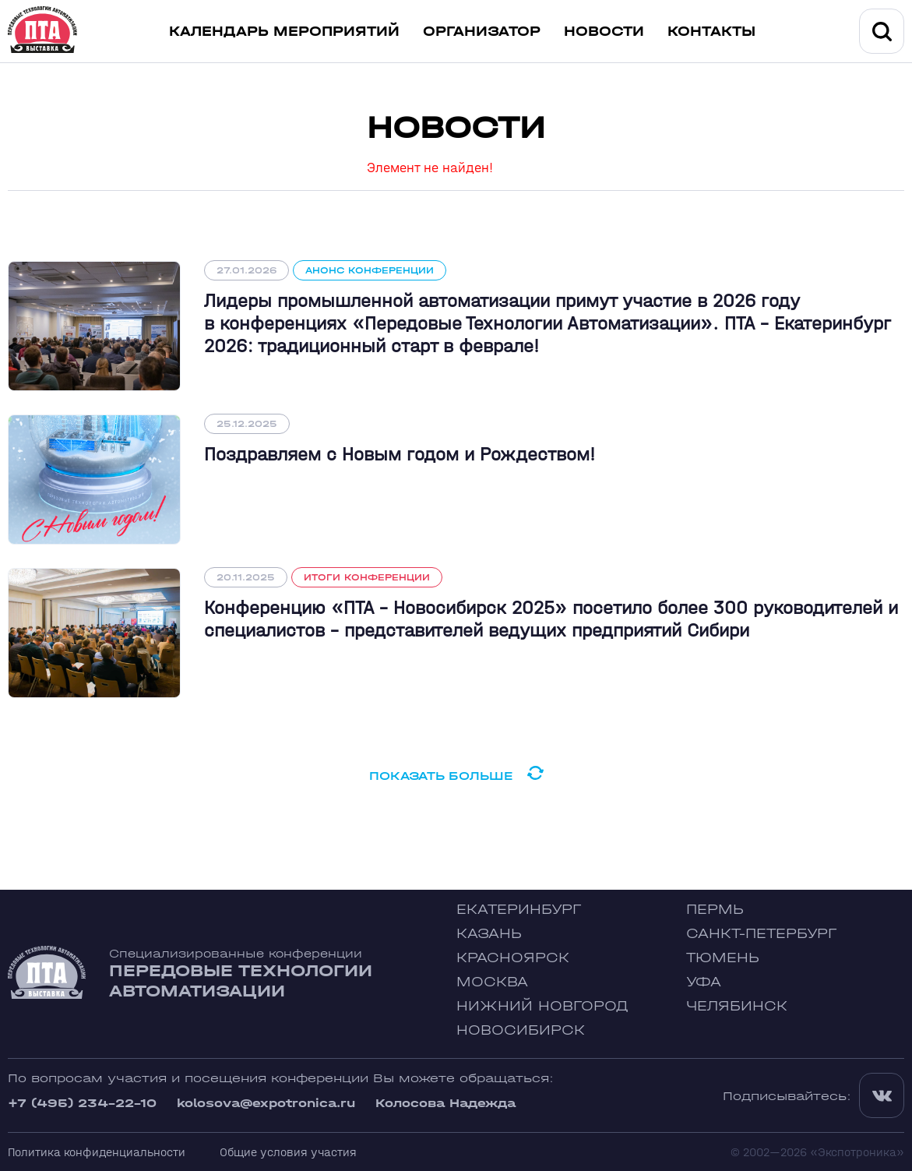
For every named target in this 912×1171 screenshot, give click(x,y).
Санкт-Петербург (761, 934)
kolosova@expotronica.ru (266, 1102)
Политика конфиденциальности (96, 1152)
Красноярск (512, 958)
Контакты (711, 31)
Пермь (715, 909)
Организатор (482, 31)
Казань (489, 934)
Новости (604, 31)
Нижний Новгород (542, 1006)
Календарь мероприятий (284, 31)
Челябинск (736, 1006)
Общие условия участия (288, 1152)
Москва (492, 982)
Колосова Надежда (445, 1102)
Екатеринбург (518, 909)
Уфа (703, 982)
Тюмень (722, 958)
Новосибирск (520, 1030)
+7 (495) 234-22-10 (82, 1102)
